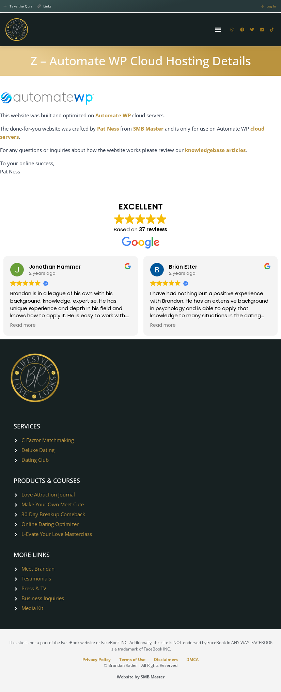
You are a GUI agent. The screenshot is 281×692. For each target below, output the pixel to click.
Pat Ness (108, 128)
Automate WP (113, 115)
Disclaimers (166, 659)
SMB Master (148, 128)
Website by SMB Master (141, 677)
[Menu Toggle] (218, 29)
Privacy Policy (96, 659)
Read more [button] (23, 325)
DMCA (193, 659)
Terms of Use (132, 659)
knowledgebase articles (215, 150)
